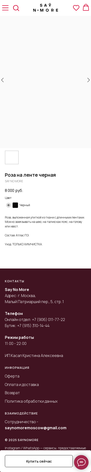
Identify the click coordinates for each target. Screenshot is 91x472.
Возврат (12, 392)
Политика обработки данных (31, 401)
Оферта (12, 376)
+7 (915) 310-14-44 (33, 325)
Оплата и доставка (22, 384)
